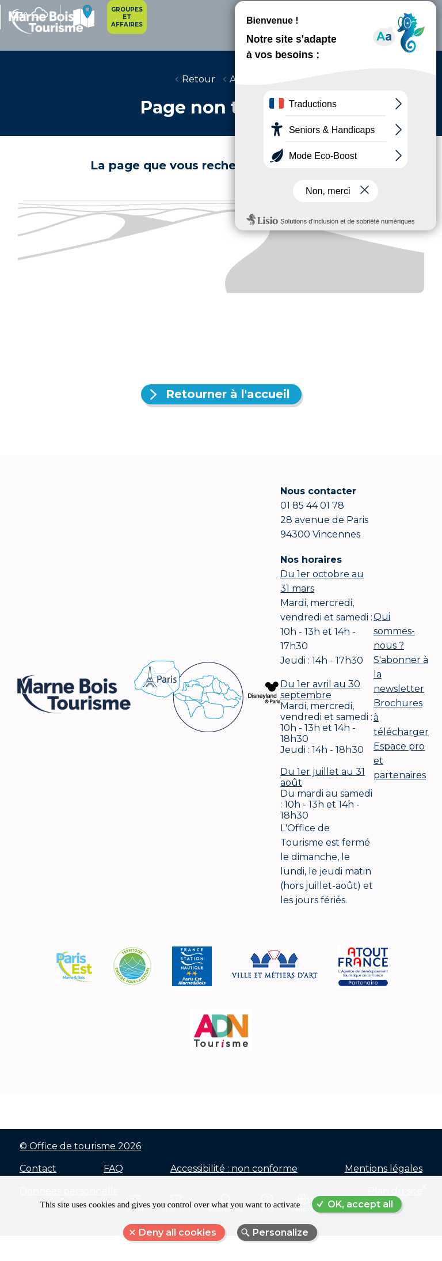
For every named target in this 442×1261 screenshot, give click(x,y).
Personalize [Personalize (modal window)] (280, 1232)
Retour (198, 86)
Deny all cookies (177, 1232)
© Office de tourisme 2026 (79, 1156)
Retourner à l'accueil (228, 401)
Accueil (247, 86)
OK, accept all (360, 1204)
